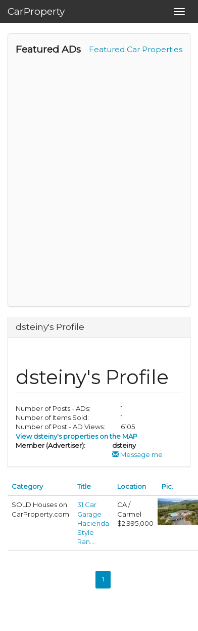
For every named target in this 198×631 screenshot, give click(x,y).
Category (27, 486)
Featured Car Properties (135, 49)
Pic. (167, 486)
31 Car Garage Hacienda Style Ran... (93, 522)
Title (84, 486)
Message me (137, 454)
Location (131, 486)
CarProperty (36, 11)
